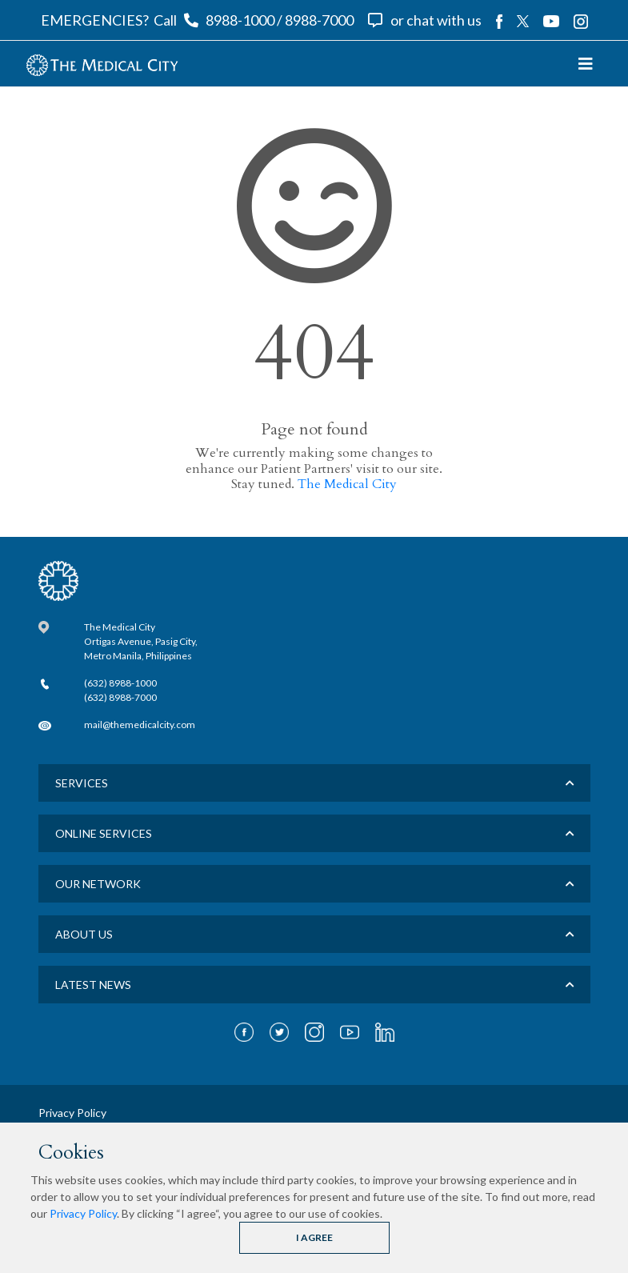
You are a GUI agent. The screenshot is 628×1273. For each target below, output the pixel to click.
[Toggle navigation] (585, 63)
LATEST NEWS (93, 984)
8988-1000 (240, 20)
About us (84, 934)
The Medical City (347, 484)
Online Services (103, 833)
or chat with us (436, 20)
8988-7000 (319, 20)
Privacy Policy (83, 1213)
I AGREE (314, 1237)
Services (81, 783)
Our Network (98, 884)
